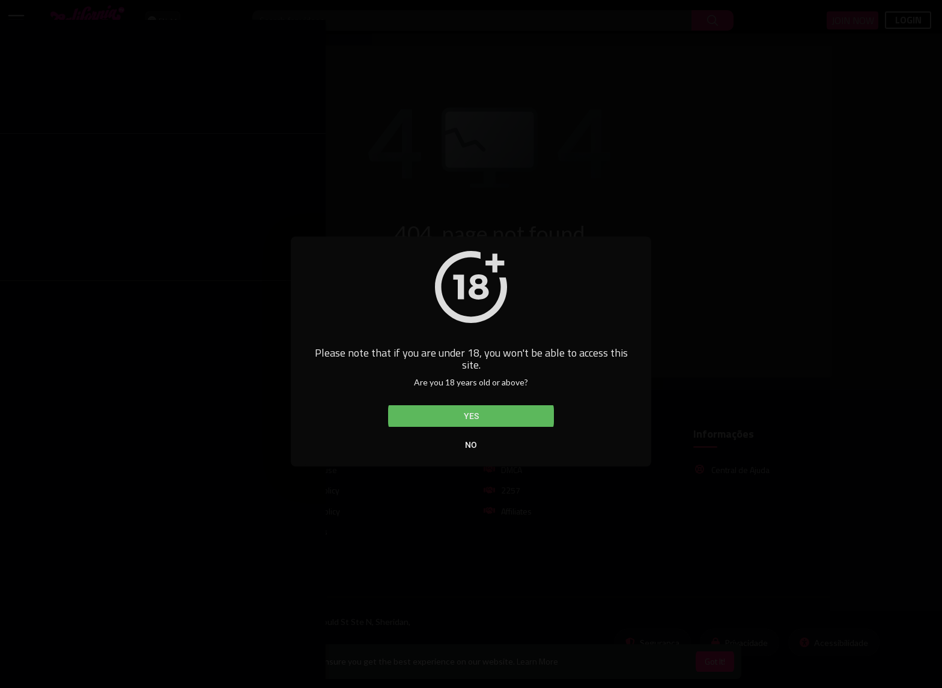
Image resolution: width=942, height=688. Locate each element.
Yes (471, 416)
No (471, 445)
